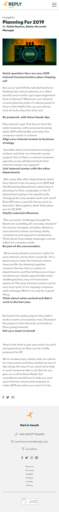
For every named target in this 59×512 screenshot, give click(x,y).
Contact (29, 478)
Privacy (29, 485)
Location (31, 449)
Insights (29, 474)
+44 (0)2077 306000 (31, 434)
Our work (29, 470)
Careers (29, 481)
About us (29, 466)
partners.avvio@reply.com (31, 441)
